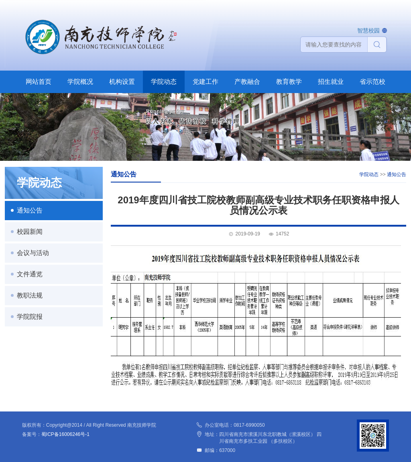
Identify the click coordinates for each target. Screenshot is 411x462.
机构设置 (122, 81)
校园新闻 (30, 231)
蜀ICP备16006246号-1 (65, 434)
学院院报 (30, 316)
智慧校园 (368, 30)
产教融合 (247, 81)
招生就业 (331, 81)
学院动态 (164, 81)
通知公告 (30, 210)
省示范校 (372, 81)
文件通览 (30, 274)
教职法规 (30, 295)
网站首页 (38, 81)
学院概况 (80, 81)
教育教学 (289, 81)
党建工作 (205, 81)
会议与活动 (33, 252)
